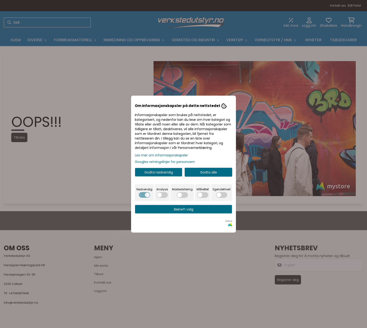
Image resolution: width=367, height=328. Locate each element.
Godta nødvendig (158, 172)
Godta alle (208, 172)
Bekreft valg (183, 209)
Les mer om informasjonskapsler (161, 155)
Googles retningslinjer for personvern (165, 161)
